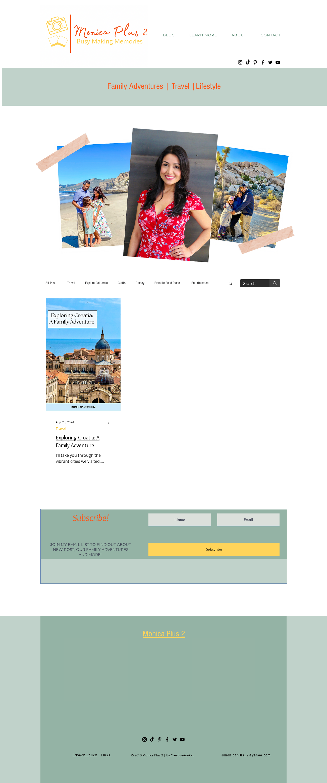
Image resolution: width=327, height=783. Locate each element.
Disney (140, 283)
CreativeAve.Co (182, 755)
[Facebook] (263, 62)
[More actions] (110, 422)
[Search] (251, 283)
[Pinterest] (255, 62)
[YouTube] (278, 62)
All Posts (51, 283)
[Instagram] (240, 62)
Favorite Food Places (167, 283)
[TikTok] (248, 62)
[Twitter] (270, 62)
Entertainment (200, 283)
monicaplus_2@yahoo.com (247, 755)
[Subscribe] (214, 549)
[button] (203, 35)
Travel (71, 283)
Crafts (122, 283)
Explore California (96, 283)
